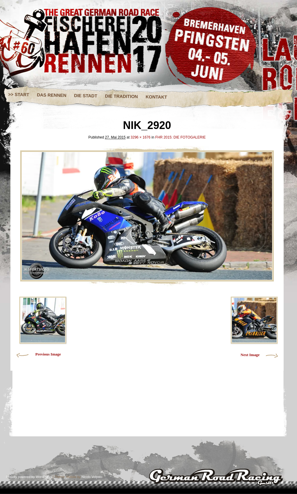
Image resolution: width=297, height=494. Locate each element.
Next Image (250, 355)
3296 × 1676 (141, 137)
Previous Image (48, 354)
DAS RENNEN (51, 95)
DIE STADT (85, 95)
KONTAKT (156, 97)
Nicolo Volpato (91, 477)
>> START (18, 94)
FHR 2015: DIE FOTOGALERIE (180, 137)
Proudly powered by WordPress (29, 477)
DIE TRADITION (121, 96)
